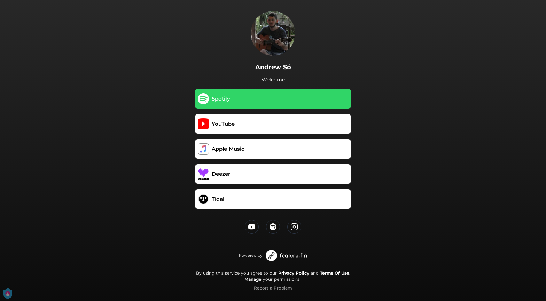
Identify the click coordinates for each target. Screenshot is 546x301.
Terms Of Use (334, 273)
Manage (253, 279)
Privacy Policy (293, 273)
